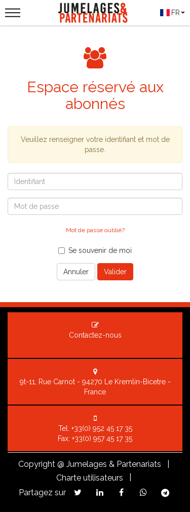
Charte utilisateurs (89, 478)
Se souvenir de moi (95, 250)
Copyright (36, 464)
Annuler (76, 272)
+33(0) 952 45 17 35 (101, 428)
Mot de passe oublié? (95, 230)
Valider (115, 272)
